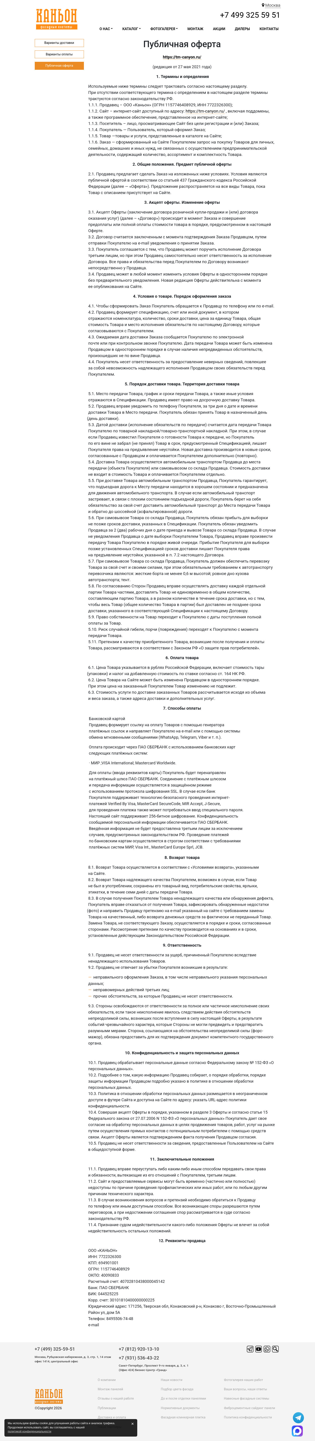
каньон (50, 1393)
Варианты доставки (59, 43)
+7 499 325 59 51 (250, 15)
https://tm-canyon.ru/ (205, 111)
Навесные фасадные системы (246, 1398)
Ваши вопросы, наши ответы (245, 1389)
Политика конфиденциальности (248, 1417)
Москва (272, 5)
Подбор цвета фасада (177, 1389)
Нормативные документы (180, 1408)
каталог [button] (130, 29)
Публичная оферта (59, 66)
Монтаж (195, 29)
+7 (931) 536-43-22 (139, 1358)
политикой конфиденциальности (29, 1431)
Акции (219, 29)
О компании (107, 1380)
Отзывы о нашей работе (116, 1398)
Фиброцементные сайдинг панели (249, 1408)
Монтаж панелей (110, 1389)
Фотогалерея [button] (163, 29)
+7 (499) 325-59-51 (55, 1349)
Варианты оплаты (59, 54)
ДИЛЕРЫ (242, 29)
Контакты (269, 29)
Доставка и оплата (112, 1417)
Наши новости (171, 1380)
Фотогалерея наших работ (243, 1380)
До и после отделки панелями (183, 1398)
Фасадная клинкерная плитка (183, 1417)
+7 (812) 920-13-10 (139, 1349)
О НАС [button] (105, 29)
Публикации (107, 1408)
